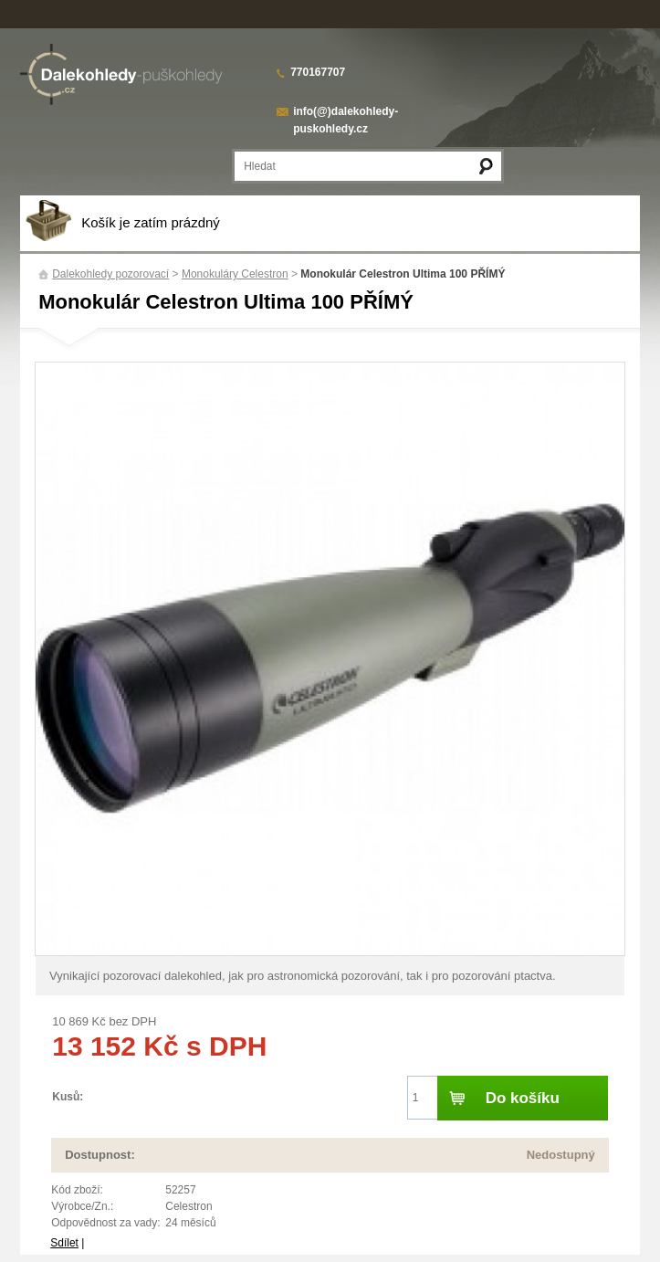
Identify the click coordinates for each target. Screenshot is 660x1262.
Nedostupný (561, 1155)
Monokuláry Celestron (235, 274)
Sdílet (64, 1242)
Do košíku (523, 1098)
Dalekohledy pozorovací (110, 274)
